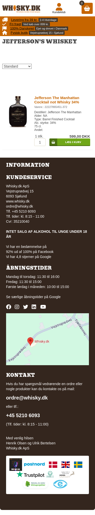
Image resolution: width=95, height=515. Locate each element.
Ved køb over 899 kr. (36, 24)
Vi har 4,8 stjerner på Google (28, 257)
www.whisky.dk (18, 201)
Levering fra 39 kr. (24, 20)
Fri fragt (15, 24)
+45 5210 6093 (23, 415)
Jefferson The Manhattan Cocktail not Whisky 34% (56, 100)
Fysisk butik (19, 33)
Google (55, 297)
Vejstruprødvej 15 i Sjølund (46, 32)
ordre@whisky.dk (19, 206)
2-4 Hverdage (48, 19)
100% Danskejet (22, 28)
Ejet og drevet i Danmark (51, 28)
